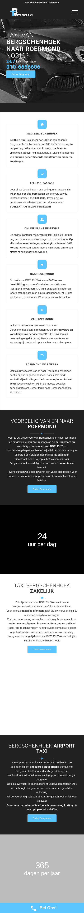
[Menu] (73, 12)
